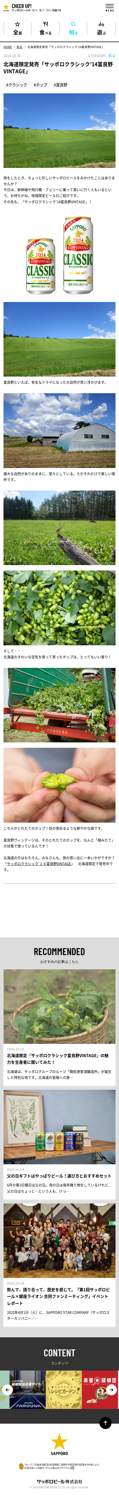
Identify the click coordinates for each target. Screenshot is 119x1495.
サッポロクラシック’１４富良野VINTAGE (39, 863)
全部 (17, 31)
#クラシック (16, 85)
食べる (45, 31)
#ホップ (40, 85)
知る (73, 31)
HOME (7, 47)
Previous (7, 1389)
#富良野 (60, 85)
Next (111, 1389)
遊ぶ (101, 31)
